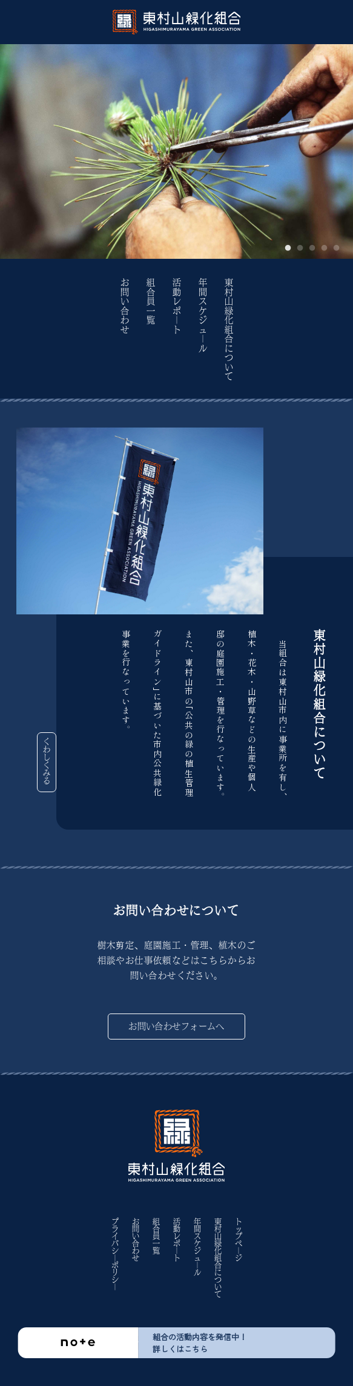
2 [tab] (300, 248)
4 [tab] (324, 248)
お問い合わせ (124, 306)
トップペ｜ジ (238, 1239)
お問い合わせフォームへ (176, 1026)
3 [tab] (312, 248)
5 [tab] (337, 248)
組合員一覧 (151, 301)
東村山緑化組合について (229, 330)
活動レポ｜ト (177, 306)
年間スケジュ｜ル (203, 315)
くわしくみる (46, 761)
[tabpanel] (176, 151)
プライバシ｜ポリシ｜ (115, 1254)
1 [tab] (288, 248)
